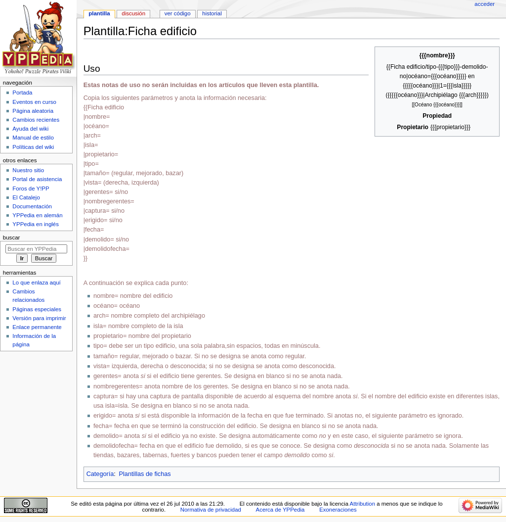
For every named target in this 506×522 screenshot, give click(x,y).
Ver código (178, 13)
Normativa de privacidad (210, 510)
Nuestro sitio (28, 170)
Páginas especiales (36, 309)
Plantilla (99, 13)
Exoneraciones (338, 510)
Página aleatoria (32, 111)
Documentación (32, 206)
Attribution (362, 504)
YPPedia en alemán (37, 215)
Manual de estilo (32, 138)
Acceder (484, 4)
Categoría (100, 474)
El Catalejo (26, 197)
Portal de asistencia (37, 179)
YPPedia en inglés (35, 224)
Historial (211, 13)
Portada (22, 92)
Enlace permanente (36, 327)
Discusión (133, 13)
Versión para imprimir (39, 318)
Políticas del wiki (33, 147)
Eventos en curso (34, 102)
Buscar (11, 237)
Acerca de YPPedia (280, 510)
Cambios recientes (35, 120)
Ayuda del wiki (30, 129)
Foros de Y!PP (30, 188)
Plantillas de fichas (145, 474)
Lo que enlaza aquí (36, 282)
